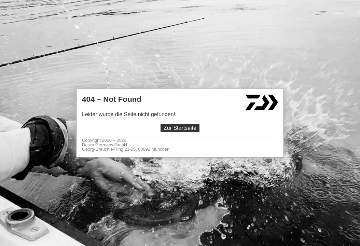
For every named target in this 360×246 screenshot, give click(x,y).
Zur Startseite (180, 128)
